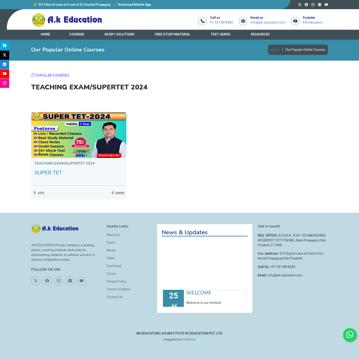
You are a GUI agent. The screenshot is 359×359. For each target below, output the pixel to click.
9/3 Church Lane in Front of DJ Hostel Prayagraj (71, 4)
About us (113, 234)
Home (275, 49)
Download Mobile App (131, 4)
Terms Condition (119, 289)
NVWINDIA (188, 339)
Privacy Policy (116, 281)
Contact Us (114, 297)
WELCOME (199, 296)
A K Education (313, 22)
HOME (45, 34)
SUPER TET (48, 172)
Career (112, 273)
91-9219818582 (221, 22)
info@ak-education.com (267, 22)
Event (111, 242)
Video (111, 258)
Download (114, 265)
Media (111, 250)
